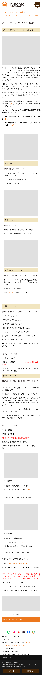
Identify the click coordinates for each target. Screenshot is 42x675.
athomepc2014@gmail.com (18, 563)
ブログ (10, 292)
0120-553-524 (10, 645)
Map (28, 490)
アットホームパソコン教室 (12, 619)
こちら (10, 104)
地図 (28, 642)
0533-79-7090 (21, 645)
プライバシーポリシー (22, 664)
